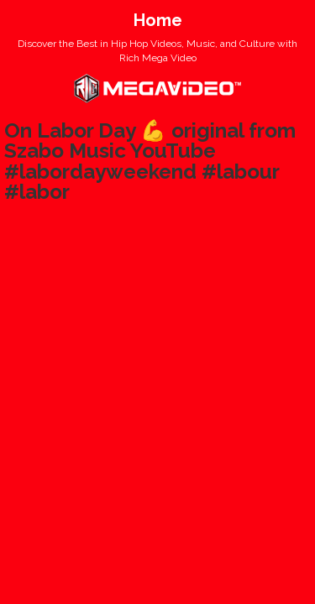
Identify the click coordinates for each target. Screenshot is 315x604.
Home (158, 20)
